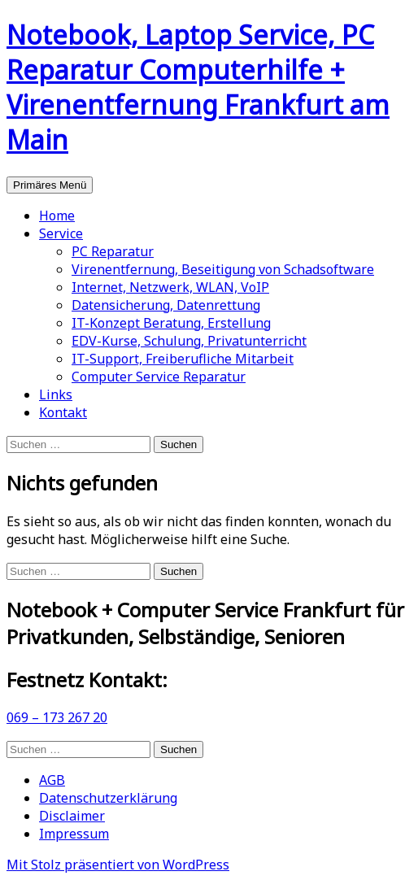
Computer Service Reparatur (159, 377)
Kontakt (63, 412)
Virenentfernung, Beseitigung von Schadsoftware (223, 269)
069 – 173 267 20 (57, 717)
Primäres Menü (49, 185)
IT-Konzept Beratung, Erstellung (171, 323)
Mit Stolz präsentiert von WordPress (118, 864)
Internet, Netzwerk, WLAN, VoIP (170, 287)
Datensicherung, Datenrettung (166, 305)
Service (61, 233)
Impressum (74, 834)
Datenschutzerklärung (108, 798)
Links (55, 394)
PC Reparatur (113, 251)
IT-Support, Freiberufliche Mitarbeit (183, 359)
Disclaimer (72, 816)
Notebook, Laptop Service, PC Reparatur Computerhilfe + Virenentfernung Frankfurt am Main (198, 87)
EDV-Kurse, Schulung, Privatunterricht (189, 341)
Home (57, 215)
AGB (52, 780)
